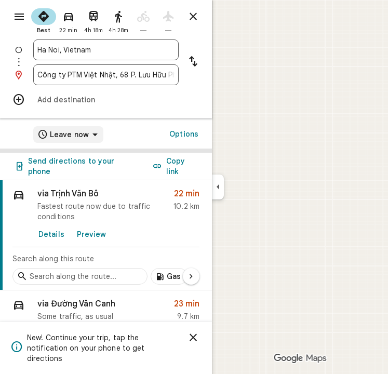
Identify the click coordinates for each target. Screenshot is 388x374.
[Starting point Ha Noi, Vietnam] (106, 50)
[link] (106, 235)
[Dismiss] (193, 337)
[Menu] (19, 16)
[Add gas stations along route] (169, 276)
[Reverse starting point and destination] (193, 62)
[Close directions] (193, 16)
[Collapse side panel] (218, 187)
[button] (106, 312)
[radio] (43, 19)
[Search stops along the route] (80, 276)
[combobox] (106, 49)
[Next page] (191, 276)
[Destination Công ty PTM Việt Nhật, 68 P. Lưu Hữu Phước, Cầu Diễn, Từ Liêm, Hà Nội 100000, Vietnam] (106, 75)
